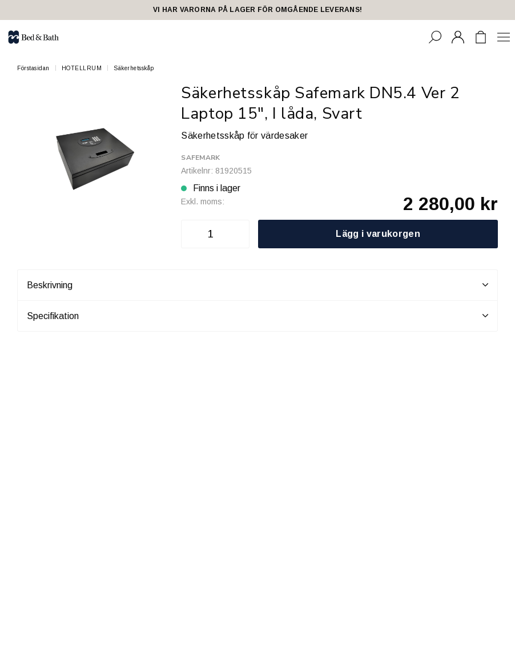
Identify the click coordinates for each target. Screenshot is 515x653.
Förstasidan (33, 68)
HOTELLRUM (82, 68)
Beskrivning (257, 285)
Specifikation (257, 315)
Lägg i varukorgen (378, 234)
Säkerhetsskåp (134, 68)
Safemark (200, 157)
